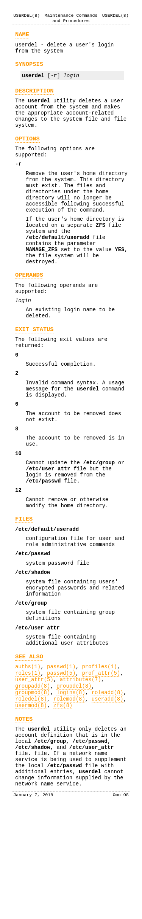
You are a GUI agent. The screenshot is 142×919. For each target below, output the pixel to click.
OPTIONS (27, 153)
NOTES (24, 815)
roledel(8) (31, 792)
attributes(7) (80, 770)
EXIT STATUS (34, 372)
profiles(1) (99, 754)
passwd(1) (61, 754)
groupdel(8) (73, 777)
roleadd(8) (107, 785)
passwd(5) (61, 762)
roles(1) (28, 762)
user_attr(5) (34, 770)
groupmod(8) (32, 785)
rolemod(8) (69, 792)
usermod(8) (31, 800)
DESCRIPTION (34, 98)
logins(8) (70, 785)
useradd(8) (107, 792)
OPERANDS (29, 311)
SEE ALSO (29, 744)
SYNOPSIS (29, 69)
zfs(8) (62, 800)
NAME (22, 36)
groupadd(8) (32, 777)
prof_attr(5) (101, 762)
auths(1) (28, 754)
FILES (24, 588)
